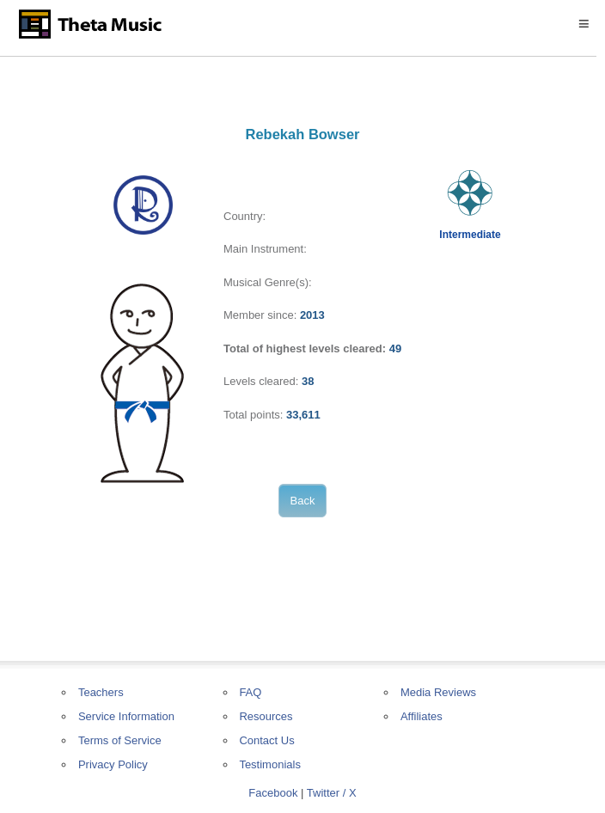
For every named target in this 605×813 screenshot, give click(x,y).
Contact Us (266, 740)
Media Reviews (438, 692)
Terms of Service (120, 740)
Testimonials (270, 764)
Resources (265, 716)
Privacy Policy (113, 764)
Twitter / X (332, 792)
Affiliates (421, 716)
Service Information (126, 716)
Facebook (272, 792)
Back (302, 500)
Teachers (101, 692)
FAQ (250, 692)
